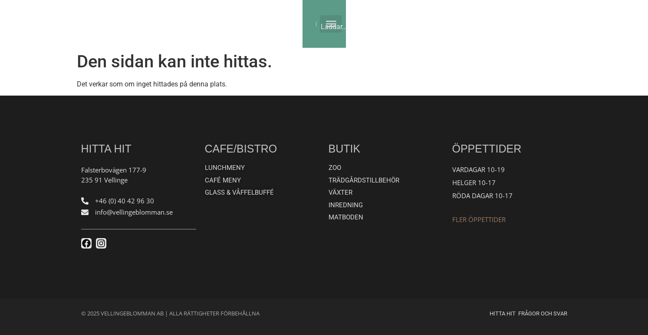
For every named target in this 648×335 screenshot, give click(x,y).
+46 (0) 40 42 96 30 (124, 200)
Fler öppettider (479, 219)
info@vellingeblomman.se (134, 212)
